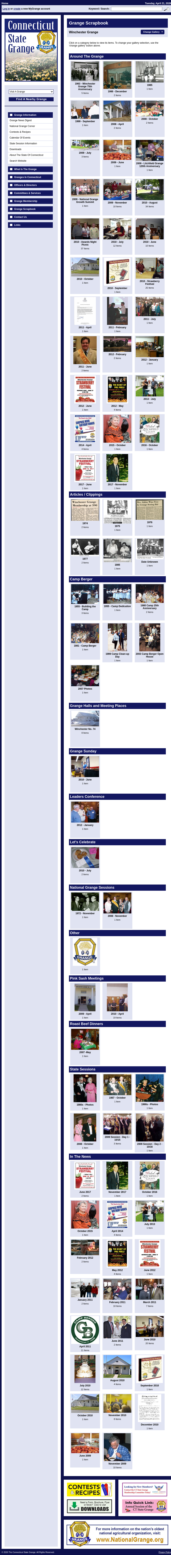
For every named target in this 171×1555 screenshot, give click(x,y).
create (17, 8)
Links (17, 225)
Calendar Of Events (20, 137)
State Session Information (23, 143)
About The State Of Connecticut (26, 155)
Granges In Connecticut (27, 177)
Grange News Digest (21, 120)
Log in (6, 8)
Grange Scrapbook (24, 209)
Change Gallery (153, 31)
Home (5, 3)
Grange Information (25, 115)
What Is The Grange (25, 169)
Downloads (15, 149)
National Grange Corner (22, 126)
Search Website (18, 160)
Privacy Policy (165, 1552)
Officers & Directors (25, 185)
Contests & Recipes (20, 132)
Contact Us (20, 217)
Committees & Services (27, 193)
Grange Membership (25, 201)
